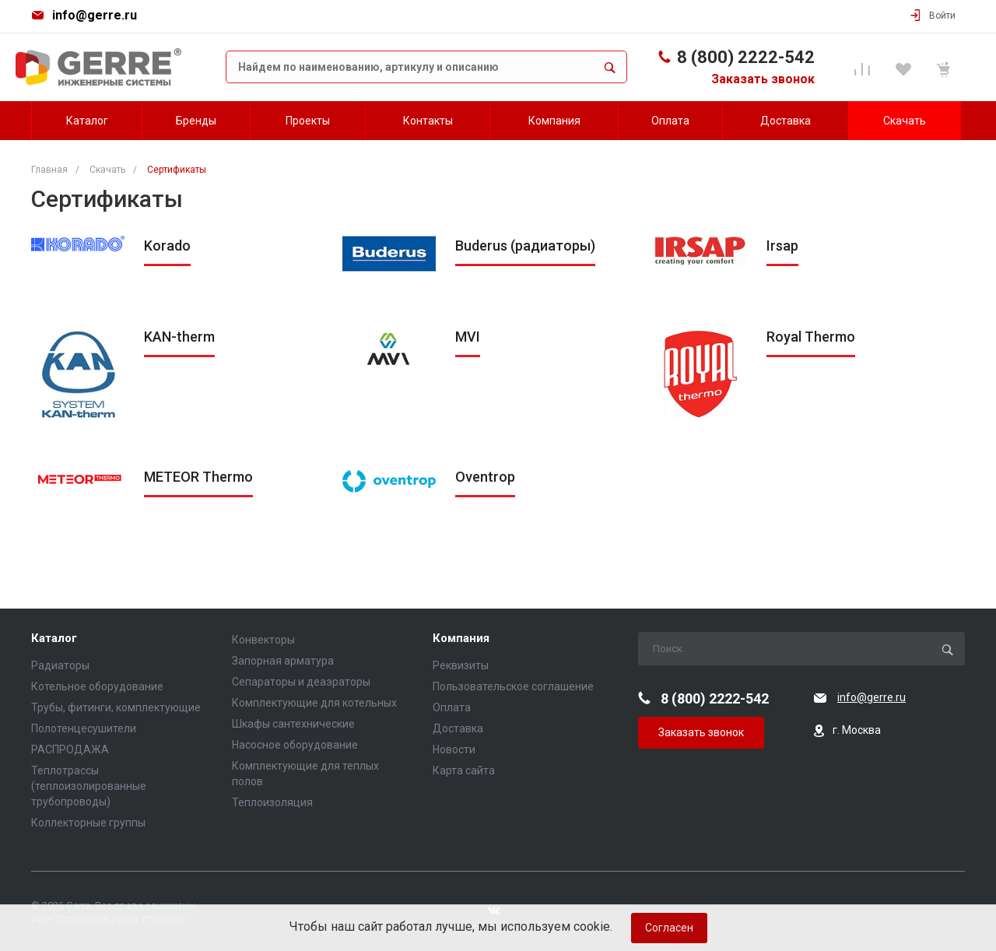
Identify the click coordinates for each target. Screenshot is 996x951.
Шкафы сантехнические (293, 724)
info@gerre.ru (94, 15)
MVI (467, 336)
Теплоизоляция (272, 802)
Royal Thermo (810, 336)
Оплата (452, 707)
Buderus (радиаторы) (525, 245)
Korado (167, 245)
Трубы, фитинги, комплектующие (116, 707)
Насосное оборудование (295, 745)
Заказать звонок (763, 79)
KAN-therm (179, 336)
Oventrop (485, 476)
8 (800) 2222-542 (746, 57)
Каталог (54, 638)
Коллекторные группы (88, 822)
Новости (454, 749)
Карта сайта (464, 770)
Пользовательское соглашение (513, 686)
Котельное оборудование (97, 686)
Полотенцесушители (83, 728)
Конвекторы (263, 639)
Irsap (782, 245)
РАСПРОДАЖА (70, 749)
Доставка (458, 728)
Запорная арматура (283, 660)
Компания (461, 638)
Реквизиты (461, 665)
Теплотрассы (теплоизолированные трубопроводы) (88, 786)
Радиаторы (60, 665)
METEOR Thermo (198, 476)
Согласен (669, 927)
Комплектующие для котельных (314, 703)
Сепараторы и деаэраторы (301, 682)
